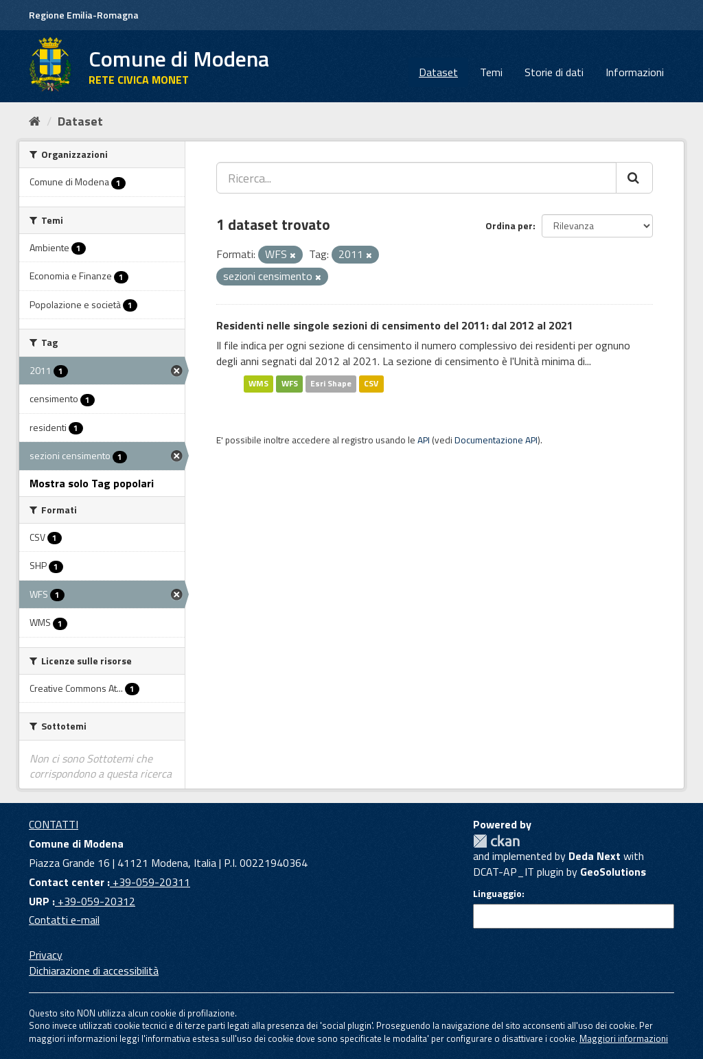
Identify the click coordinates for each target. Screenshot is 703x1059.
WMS (258, 383)
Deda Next (594, 856)
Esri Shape (331, 383)
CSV (371, 383)
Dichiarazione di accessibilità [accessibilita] (94, 970)
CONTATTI (53, 824)
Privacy (45, 954)
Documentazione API (496, 440)
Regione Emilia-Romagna (84, 15)
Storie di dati (554, 72)
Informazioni (635, 72)
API (423, 440)
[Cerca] (634, 178)
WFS (289, 383)
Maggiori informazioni (623, 1038)
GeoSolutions (613, 871)
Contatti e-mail (64, 919)
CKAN (496, 841)
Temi (491, 72)
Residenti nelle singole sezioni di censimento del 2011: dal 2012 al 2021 (394, 325)
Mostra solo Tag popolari (92, 483)
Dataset (438, 72)
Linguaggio (497, 893)
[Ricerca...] (416, 178)
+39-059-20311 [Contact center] (150, 882)
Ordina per (509, 225)
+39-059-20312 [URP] (95, 901)
